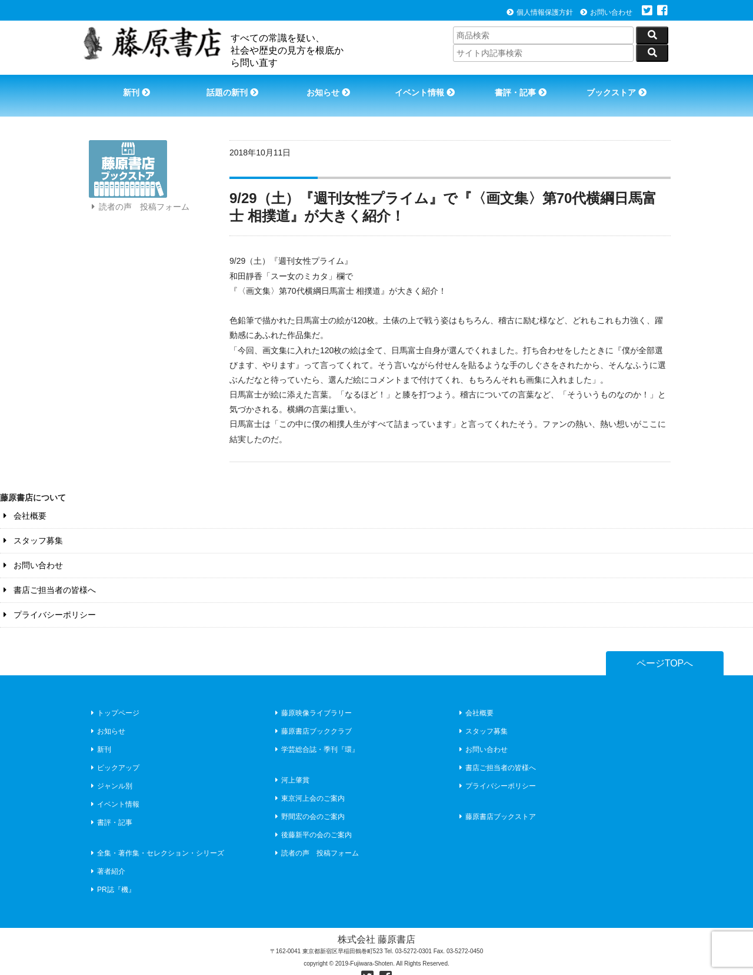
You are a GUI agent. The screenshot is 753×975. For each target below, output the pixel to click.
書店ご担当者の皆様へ (48, 573)
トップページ (113, 696)
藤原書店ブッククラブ (312, 714)
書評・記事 (523, 87)
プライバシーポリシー (48, 597)
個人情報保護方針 (540, 12)
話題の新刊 (229, 87)
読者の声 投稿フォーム (138, 210)
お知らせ (327, 87)
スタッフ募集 (31, 523)
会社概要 (23, 498)
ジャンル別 (110, 769)
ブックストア (621, 87)
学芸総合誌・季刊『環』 (315, 732)
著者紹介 (106, 854)
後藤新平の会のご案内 (312, 818)
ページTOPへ (665, 646)
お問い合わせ (606, 12)
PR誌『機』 (111, 872)
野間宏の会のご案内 (308, 799)
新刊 (131, 87)
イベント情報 (425, 87)
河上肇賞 (290, 763)
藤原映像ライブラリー (312, 696)
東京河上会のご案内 (308, 781)
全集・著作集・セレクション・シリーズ (156, 836)
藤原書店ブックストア (496, 799)
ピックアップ (113, 751)
